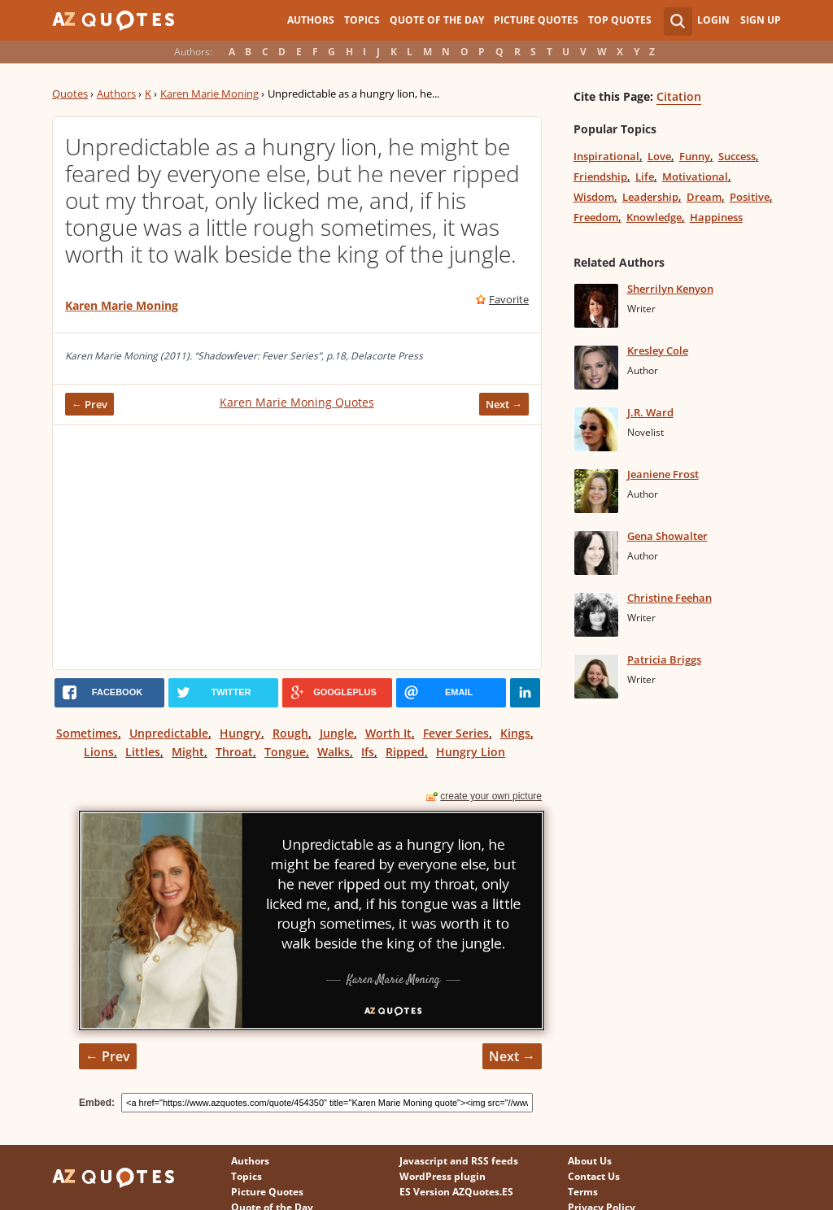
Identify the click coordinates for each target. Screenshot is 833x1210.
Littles (142, 752)
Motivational (695, 176)
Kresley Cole (657, 350)
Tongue (285, 752)
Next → (504, 404)
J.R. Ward (650, 412)
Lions (99, 752)
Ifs (367, 752)
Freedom (596, 217)
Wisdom (594, 196)
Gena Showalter (667, 536)
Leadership (650, 196)
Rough (290, 733)
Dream (704, 196)
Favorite (509, 299)
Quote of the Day (437, 20)
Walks (333, 752)
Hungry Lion (470, 752)
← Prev (89, 404)
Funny (694, 156)
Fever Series (456, 733)
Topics (362, 20)
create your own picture (491, 796)
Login (713, 20)
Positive (750, 196)
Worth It (388, 733)
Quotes (70, 93)
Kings (515, 733)
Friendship (600, 176)
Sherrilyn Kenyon (670, 288)
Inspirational (606, 156)
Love (659, 156)
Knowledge (654, 217)
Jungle (337, 733)
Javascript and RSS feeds (458, 1161)
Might (188, 752)
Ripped (405, 752)
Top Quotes (620, 20)
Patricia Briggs (664, 659)
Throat (234, 752)
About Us (590, 1161)
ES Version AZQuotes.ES (456, 1192)
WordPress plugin (442, 1176)
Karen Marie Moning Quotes (297, 402)
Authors (310, 20)
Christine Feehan (669, 597)
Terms (583, 1192)
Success (737, 156)
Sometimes (87, 733)
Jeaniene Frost (663, 474)
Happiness (716, 217)
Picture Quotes (536, 20)
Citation (678, 96)
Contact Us (594, 1176)
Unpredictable (168, 733)
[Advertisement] (297, 547)
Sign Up (760, 20)
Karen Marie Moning (209, 93)
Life (644, 176)
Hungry (240, 733)
